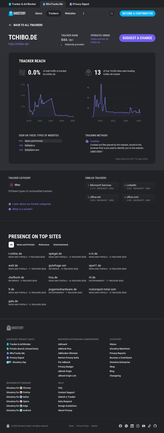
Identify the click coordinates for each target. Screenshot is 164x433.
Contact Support (66, 392)
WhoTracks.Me (52, 4)
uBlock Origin (65, 371)
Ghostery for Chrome (18, 388)
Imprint (94, 426)
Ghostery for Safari (17, 397)
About (38, 13)
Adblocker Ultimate (68, 353)
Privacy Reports (118, 353)
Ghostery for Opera (17, 401)
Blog (112, 371)
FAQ (60, 388)
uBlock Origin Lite (67, 375)
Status (113, 344)
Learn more (97, 151)
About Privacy (65, 410)
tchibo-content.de (99, 39)
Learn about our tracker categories (29, 204)
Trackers (54, 13)
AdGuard (62, 344)
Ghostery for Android (18, 410)
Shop (112, 366)
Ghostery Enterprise (120, 362)
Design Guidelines (67, 406)
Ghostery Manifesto (120, 348)
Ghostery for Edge (17, 406)
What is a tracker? (20, 209)
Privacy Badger (66, 366)
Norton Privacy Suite (68, 357)
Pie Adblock (64, 362)
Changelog (115, 375)
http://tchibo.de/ (18, 44)
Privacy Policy (83, 426)
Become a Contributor (137, 13)
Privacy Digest (79, 4)
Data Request (65, 401)
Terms (71, 426)
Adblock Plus (64, 348)
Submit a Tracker (66, 397)
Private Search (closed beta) (22, 348)
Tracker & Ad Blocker (22, 4)
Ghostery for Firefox (18, 392)
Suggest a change (137, 38)
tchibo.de (95, 42)
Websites (70, 13)
